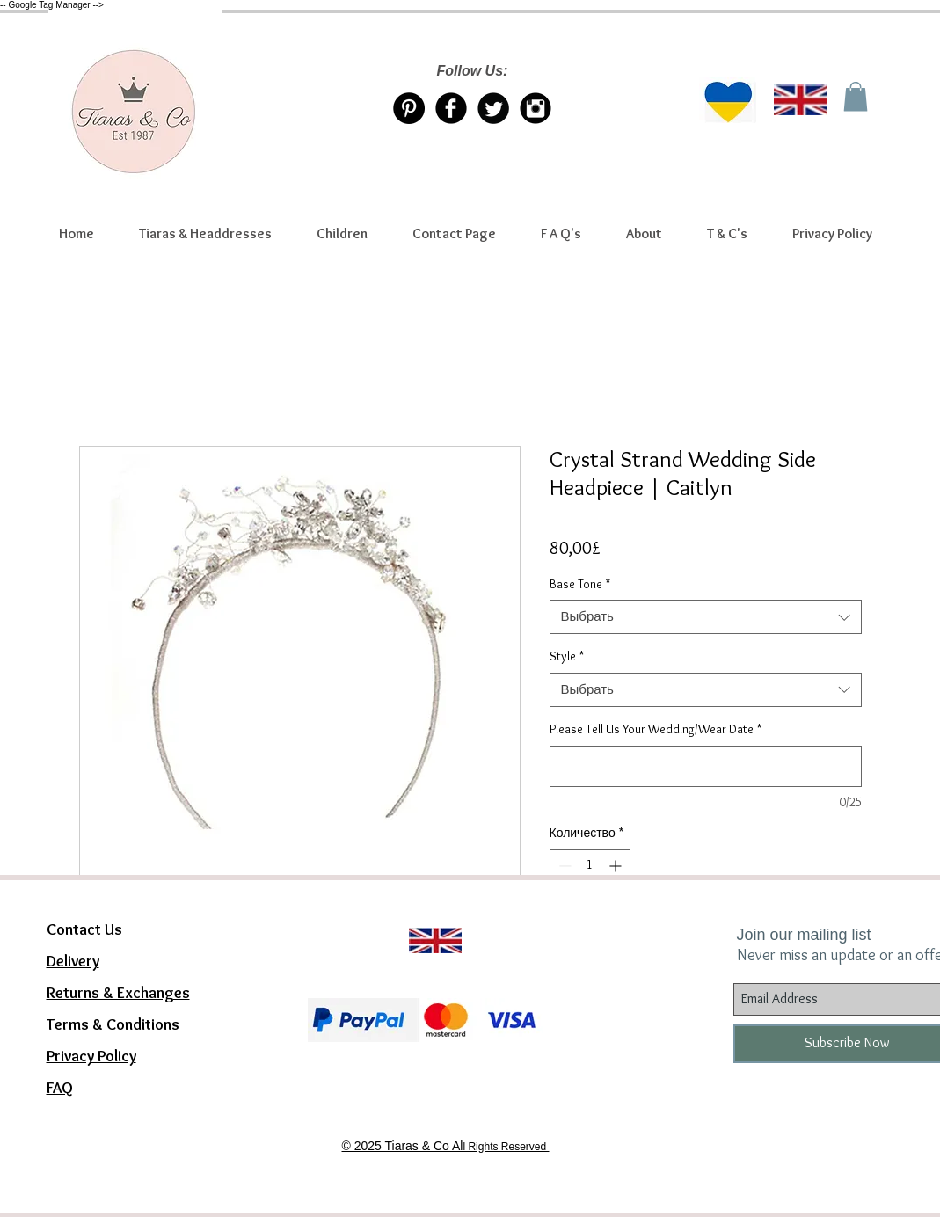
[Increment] (617, 865)
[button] (206, 234)
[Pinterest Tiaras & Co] (409, 108)
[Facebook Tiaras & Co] (451, 108)
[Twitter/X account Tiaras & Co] (493, 108)
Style (567, 656)
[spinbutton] (590, 865)
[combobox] (706, 617)
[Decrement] (563, 865)
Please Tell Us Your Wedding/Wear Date (655, 729)
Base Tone (580, 584)
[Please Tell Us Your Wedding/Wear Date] (705, 766)
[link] (855, 96)
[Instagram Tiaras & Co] (535, 108)
